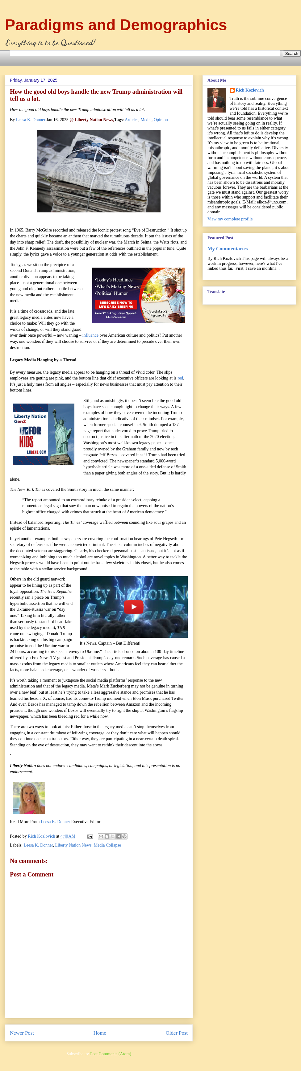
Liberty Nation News (73, 845)
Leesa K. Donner (30, 119)
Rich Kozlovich (250, 90)
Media (146, 119)
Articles (131, 119)
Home (100, 1033)
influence (90, 335)
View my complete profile (230, 219)
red (180, 378)
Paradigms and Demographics (116, 25)
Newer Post (22, 1033)
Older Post (177, 1033)
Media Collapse (107, 845)
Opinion (161, 119)
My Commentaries (227, 249)
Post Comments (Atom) (110, 1054)
